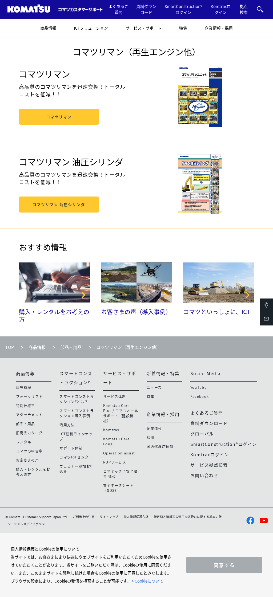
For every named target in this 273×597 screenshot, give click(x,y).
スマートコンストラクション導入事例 (76, 413)
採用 (150, 437)
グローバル (202, 433)
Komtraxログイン (221, 9)
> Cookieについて (147, 581)
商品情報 (48, 28)
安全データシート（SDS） (118, 488)
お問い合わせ (204, 475)
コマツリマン (59, 116)
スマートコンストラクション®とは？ (76, 399)
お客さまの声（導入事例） (136, 311)
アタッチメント (29, 414)
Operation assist (119, 452)
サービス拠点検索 (209, 465)
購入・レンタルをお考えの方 (54, 315)
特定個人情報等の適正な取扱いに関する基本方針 (188, 516)
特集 (183, 28)
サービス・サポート (144, 28)
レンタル (23, 441)
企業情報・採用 (219, 28)
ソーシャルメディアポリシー (28, 524)
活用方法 (67, 424)
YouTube (198, 387)
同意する (224, 565)
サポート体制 (70, 447)
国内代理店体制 (160, 446)
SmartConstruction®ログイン (183, 9)
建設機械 (23, 387)
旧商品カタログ (29, 432)
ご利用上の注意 (83, 516)
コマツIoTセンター (75, 456)
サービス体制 (114, 396)
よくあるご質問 (119, 9)
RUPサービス (114, 462)
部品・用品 (71, 347)
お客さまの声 (27, 459)
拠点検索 (244, 9)
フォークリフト (29, 396)
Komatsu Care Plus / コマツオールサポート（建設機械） (120, 413)
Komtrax (111, 429)
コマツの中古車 (29, 450)
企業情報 (154, 428)
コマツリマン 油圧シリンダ (59, 204)
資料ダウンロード (146, 9)
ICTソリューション (91, 28)
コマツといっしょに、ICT (216, 311)
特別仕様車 (25, 405)
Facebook (199, 396)
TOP (9, 347)
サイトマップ (109, 516)
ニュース (154, 387)
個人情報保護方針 (136, 516)
